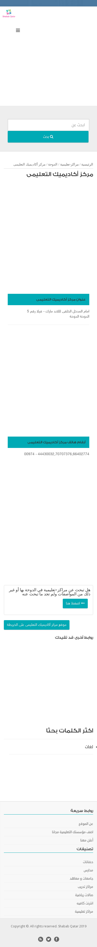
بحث (48, 136)
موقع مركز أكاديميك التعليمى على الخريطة (36, 625)
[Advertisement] (48, 57)
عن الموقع (86, 824)
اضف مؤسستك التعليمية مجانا (72, 832)
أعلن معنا (86, 840)
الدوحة (52, 164)
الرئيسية (87, 164)
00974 (29, 454)
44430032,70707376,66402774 (63, 454)
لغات (89, 747)
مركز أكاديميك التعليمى (60, 174)
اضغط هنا (75, 603)
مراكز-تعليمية (69, 164)
